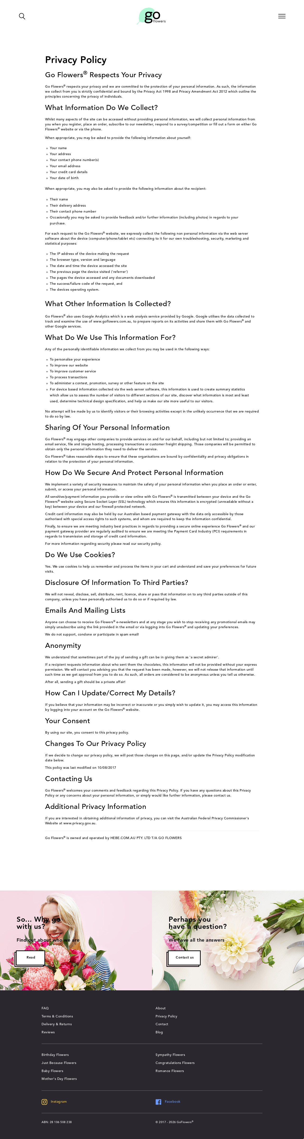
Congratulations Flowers (175, 1063)
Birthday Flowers (55, 1055)
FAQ (45, 1008)
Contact (162, 1024)
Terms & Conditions (57, 1016)
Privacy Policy (166, 1016)
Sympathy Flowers (170, 1055)
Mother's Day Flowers (59, 1079)
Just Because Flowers (59, 1063)
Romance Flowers (170, 1071)
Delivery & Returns (57, 1024)
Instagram (54, 1101)
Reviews (48, 1032)
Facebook (168, 1101)
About (161, 1008)
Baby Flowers (52, 1071)
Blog (159, 1032)
